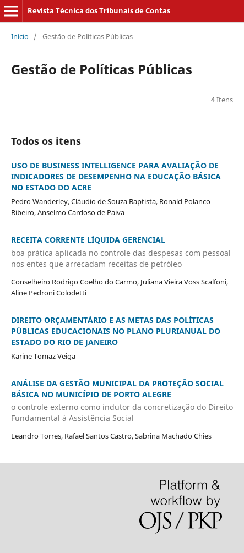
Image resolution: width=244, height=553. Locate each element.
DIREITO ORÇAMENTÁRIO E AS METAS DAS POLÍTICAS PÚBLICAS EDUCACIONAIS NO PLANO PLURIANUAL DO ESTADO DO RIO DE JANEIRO (115, 331)
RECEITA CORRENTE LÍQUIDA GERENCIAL (122, 252)
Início (20, 36)
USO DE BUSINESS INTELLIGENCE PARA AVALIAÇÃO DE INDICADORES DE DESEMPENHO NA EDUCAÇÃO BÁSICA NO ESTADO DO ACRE (116, 176)
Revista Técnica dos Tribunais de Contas (99, 10)
